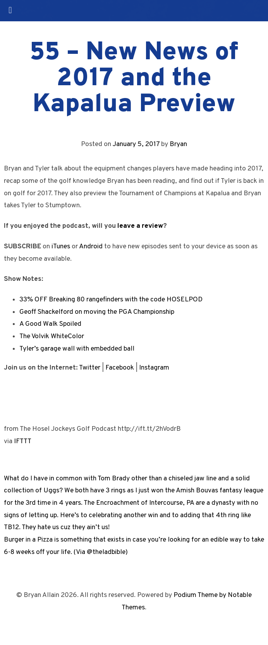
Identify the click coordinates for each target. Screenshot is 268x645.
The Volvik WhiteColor (51, 336)
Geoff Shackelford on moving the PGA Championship (96, 312)
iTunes (61, 246)
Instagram (154, 367)
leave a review (140, 226)
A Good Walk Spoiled (50, 324)
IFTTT (22, 441)
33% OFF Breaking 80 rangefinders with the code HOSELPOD (111, 299)
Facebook (119, 367)
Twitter (89, 367)
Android (91, 246)
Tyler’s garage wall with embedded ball (76, 348)
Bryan (178, 144)
